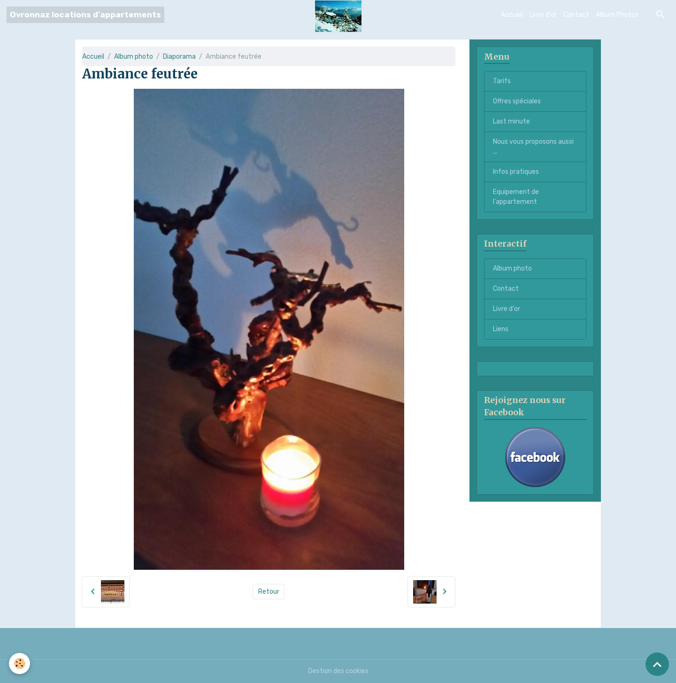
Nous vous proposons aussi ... (533, 146)
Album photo (133, 57)
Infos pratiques (516, 172)
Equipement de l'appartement (516, 197)
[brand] (85, 15)
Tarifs (502, 81)
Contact (576, 15)
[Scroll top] (657, 664)
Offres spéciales (517, 101)
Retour (268, 592)
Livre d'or (543, 15)
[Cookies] (20, 663)
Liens (500, 329)
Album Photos (617, 15)
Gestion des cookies (338, 671)
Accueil (512, 15)
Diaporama (179, 57)
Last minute (511, 121)
